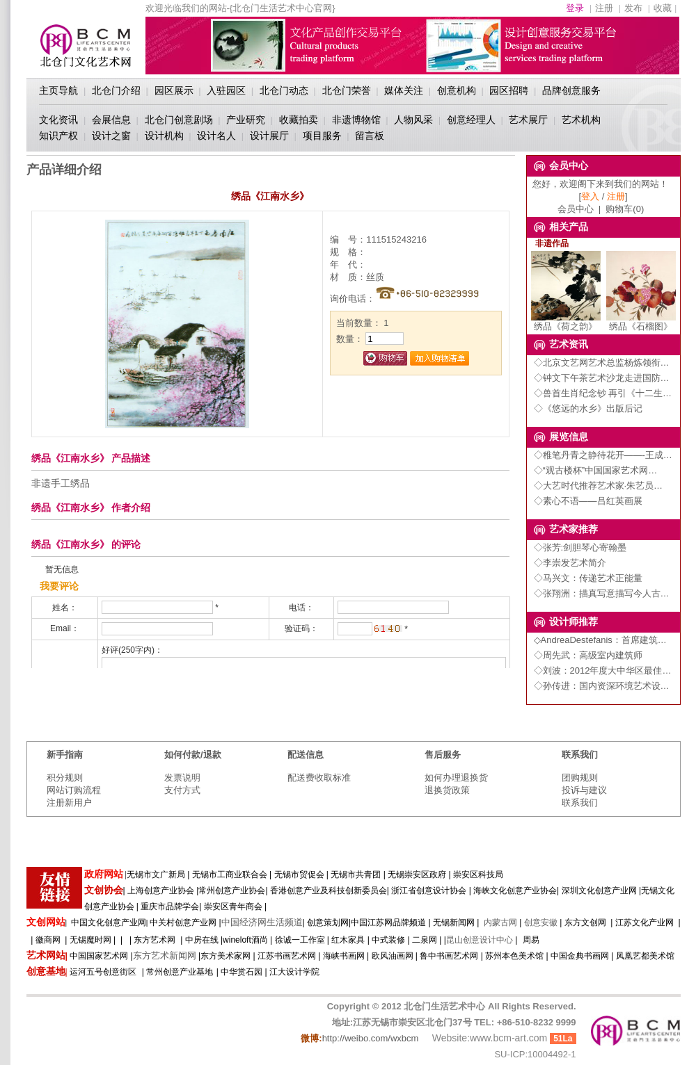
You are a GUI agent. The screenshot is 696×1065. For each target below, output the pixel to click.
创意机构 (456, 90)
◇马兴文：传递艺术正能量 (588, 578)
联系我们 (580, 802)
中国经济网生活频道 (262, 922)
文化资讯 (58, 119)
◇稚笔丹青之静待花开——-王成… (603, 455)
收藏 (663, 8)
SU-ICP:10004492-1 (535, 1054)
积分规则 (65, 777)
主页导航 (58, 90)
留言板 (369, 135)
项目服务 (322, 135)
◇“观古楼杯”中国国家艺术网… (596, 470)
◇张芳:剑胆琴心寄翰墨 (580, 547)
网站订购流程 (74, 790)
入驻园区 (226, 90)
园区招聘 (508, 90)
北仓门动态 (284, 90)
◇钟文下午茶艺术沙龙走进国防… (602, 378)
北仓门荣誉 (346, 90)
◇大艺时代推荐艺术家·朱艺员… (598, 485)
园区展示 (174, 90)
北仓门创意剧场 (179, 119)
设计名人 (216, 135)
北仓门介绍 (116, 90)
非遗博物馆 (356, 119)
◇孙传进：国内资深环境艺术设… (602, 686)
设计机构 (164, 135)
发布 (633, 8)
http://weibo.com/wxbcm (370, 1038)
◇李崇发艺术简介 (570, 563)
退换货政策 (447, 790)
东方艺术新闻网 (164, 955)
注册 (604, 8)
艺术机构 (581, 119)
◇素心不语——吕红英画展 (588, 501)
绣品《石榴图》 (641, 322)
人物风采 (413, 119)
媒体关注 (403, 90)
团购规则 (580, 777)
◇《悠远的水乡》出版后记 (588, 408)
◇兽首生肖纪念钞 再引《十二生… (603, 393)
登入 (590, 196)
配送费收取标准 (319, 777)
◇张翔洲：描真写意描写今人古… (602, 593)
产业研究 (245, 119)
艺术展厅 (528, 119)
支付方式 (182, 790)
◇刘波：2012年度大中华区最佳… (603, 670)
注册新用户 (69, 802)
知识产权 (58, 135)
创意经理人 (471, 119)
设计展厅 (269, 135)
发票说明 (182, 777)
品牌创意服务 (571, 90)
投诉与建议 (584, 790)
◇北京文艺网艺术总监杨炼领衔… (602, 362)
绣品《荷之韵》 (566, 322)
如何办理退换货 (456, 777)
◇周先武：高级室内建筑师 (588, 655)
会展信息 (111, 119)
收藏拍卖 (298, 119)
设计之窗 (111, 135)
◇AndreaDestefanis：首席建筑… (600, 640)
